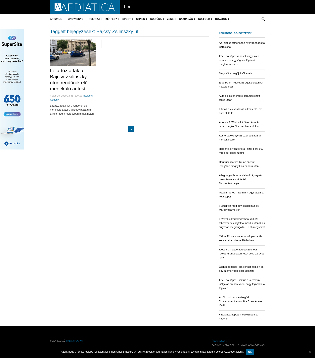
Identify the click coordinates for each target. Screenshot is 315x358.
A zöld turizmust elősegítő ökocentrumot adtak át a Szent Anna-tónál (240, 301)
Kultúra (156, 19)
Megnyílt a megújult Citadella (236, 73)
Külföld (204, 19)
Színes (140, 19)
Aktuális (56, 19)
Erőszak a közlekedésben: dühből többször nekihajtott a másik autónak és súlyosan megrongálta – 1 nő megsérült (242, 223)
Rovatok (221, 19)
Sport (126, 19)
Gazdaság (186, 19)
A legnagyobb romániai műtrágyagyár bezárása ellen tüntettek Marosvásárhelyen (240, 179)
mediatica (88, 95)
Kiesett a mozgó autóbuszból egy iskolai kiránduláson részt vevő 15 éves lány (241, 253)
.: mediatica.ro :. (75, 341)
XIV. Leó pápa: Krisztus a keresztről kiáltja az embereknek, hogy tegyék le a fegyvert (242, 284)
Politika (94, 19)
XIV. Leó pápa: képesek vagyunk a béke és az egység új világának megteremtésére (239, 60)
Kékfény (111, 19)
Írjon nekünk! (219, 341)
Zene (170, 19)
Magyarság (75, 19)
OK (250, 352)
